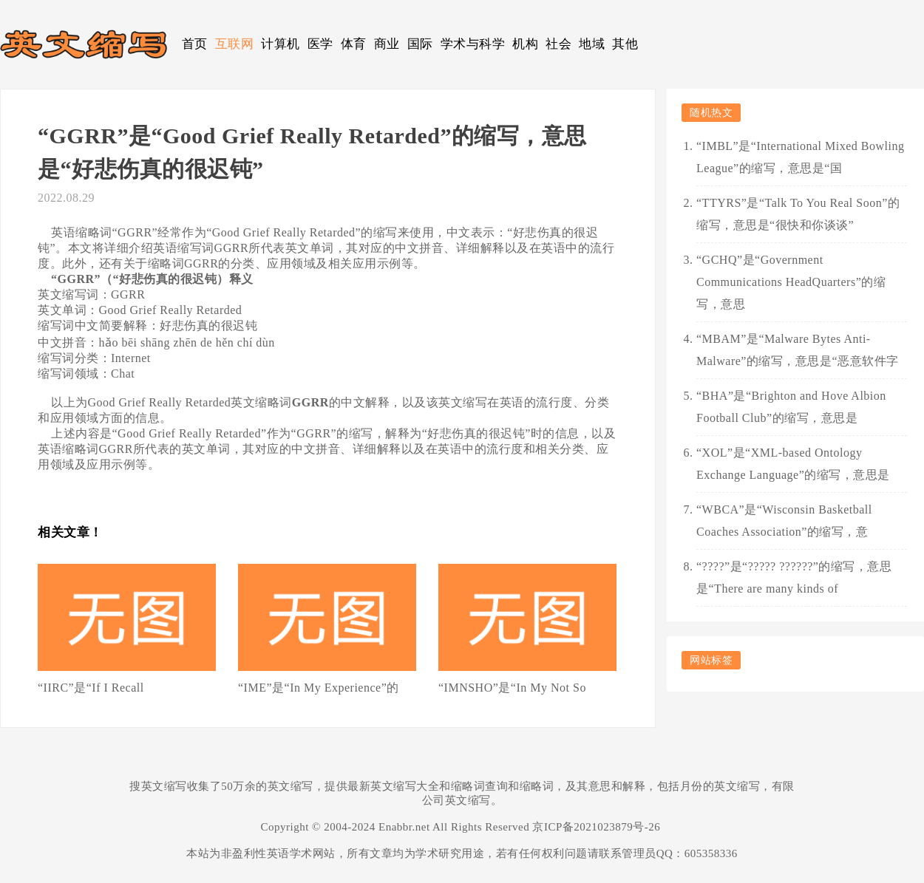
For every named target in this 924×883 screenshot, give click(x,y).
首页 (195, 44)
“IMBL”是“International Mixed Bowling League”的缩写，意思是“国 (800, 157)
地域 (592, 44)
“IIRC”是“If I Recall (91, 687)
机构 (525, 44)
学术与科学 (473, 44)
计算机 (280, 44)
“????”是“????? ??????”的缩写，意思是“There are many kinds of (793, 577)
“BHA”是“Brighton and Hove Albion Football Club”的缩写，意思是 (791, 406)
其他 (625, 44)
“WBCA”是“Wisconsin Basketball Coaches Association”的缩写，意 (784, 520)
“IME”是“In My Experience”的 (318, 687)
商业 (387, 44)
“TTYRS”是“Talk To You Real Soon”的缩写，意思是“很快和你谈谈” (798, 214)
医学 (320, 44)
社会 (558, 44)
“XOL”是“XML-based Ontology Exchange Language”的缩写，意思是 (793, 463)
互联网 (234, 44)
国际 (420, 44)
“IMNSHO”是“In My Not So (512, 687)
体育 (354, 44)
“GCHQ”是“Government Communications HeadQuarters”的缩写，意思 (791, 281)
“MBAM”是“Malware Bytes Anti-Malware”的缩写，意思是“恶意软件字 (797, 350)
